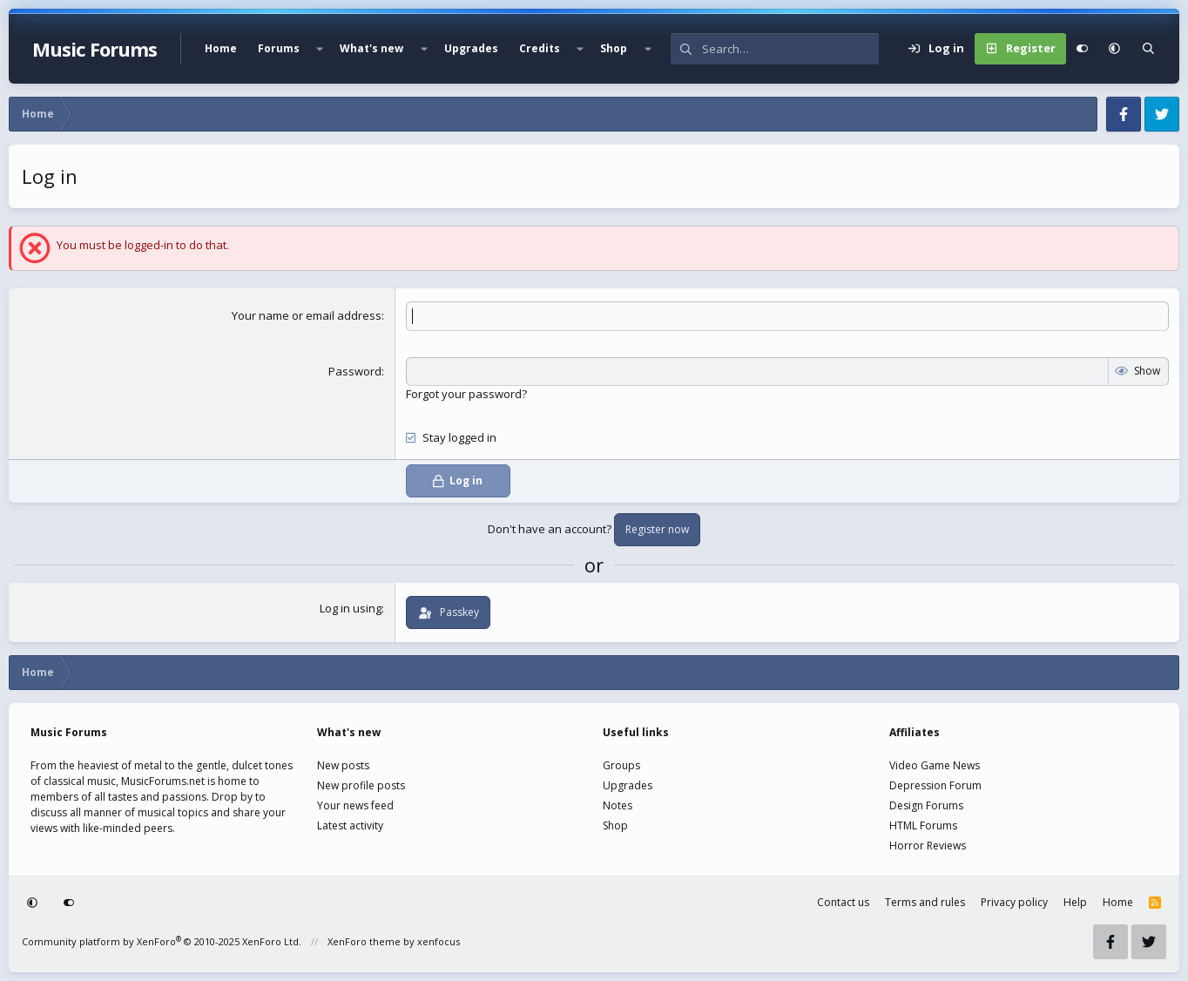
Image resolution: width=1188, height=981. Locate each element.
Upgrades (471, 48)
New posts (343, 765)
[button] (319, 48)
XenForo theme (364, 941)
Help (1075, 902)
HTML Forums (923, 825)
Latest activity (350, 825)
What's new (371, 48)
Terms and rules (925, 902)
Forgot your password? (466, 394)
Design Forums (926, 805)
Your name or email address (306, 315)
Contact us (843, 902)
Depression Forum (935, 785)
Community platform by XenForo (161, 941)
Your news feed (355, 805)
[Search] (790, 48)
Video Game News (934, 765)
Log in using (350, 608)
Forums (279, 48)
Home (221, 48)
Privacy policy (1014, 902)
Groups (621, 765)
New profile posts (361, 785)
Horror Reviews (927, 845)
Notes (617, 805)
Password (354, 371)
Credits (539, 48)
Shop (613, 48)
